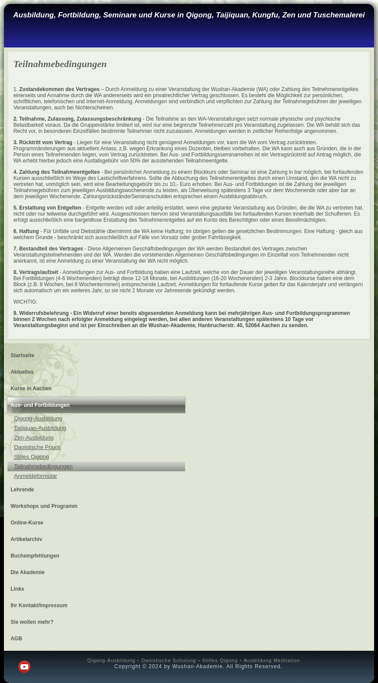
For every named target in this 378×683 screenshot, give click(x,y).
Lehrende (22, 490)
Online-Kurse (26, 523)
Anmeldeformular (35, 476)
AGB (16, 639)
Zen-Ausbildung (34, 437)
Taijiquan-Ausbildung (40, 428)
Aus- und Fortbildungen (40, 405)
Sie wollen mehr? (32, 622)
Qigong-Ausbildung (38, 418)
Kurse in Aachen (30, 388)
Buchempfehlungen (34, 556)
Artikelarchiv (26, 539)
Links (17, 589)
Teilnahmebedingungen (43, 466)
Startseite (22, 355)
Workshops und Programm (44, 506)
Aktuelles (22, 372)
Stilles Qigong (31, 456)
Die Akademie (27, 572)
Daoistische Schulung (169, 660)
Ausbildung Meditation (272, 660)
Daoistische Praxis (37, 447)
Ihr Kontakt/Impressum (39, 605)
